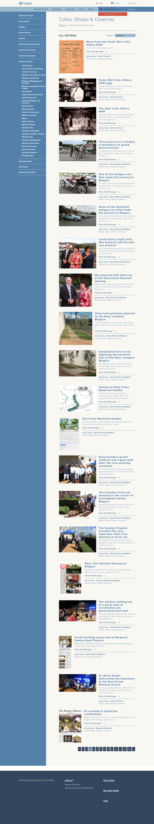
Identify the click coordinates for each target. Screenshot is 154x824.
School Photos (28, 121)
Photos (62, 25)
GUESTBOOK (108, 781)
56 (129, 749)
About (91, 9)
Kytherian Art (27, 106)
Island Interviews (29, 146)
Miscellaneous (28, 109)
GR (101, 3)
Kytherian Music (29, 149)
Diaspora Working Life (31, 140)
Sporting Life (27, 128)
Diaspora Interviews (30, 143)
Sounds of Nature (29, 153)
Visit (81, 9)
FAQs (105, 801)
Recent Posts (41, 9)
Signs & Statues (29, 125)
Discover (57, 9)
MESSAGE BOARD (111, 791)
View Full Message (97, 51)
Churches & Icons (29, 72)
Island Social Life (29, 98)
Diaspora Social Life (30, 78)
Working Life (27, 137)
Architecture (27, 66)
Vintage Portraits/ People (33, 134)
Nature (25, 118)
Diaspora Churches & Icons (33, 75)
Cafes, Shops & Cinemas (32, 69)
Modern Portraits (29, 115)
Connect (70, 9)
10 (116, 749)
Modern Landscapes (30, 112)
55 (124, 749)
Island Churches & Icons (32, 95)
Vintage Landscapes (30, 131)
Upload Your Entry (112, 14)
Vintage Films (28, 156)
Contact (69, 781)
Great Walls (27, 91)
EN (97, 3)
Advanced (131, 9)
